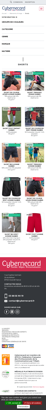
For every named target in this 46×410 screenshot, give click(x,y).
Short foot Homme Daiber (34, 235)
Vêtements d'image (15, 13)
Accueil (4, 13)
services (5, 330)
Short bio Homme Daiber (11, 165)
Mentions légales (38, 387)
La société (6, 328)
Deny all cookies (32, 403)
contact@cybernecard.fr (21, 301)
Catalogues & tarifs (10, 333)
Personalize (23, 407)
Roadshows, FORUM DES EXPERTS (14, 332)
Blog (4, 338)
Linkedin (12, 311)
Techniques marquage (10, 337)
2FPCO (18, 357)
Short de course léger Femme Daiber (34, 199)
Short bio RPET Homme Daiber (11, 235)
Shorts (27, 13)
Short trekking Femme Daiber (34, 93)
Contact (5, 340)
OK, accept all (13, 403)
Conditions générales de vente (14, 341)
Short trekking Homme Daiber (34, 165)
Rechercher (11, 2)
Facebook (6, 311)
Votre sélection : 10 (9, 17)
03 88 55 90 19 (16, 296)
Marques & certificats (10, 335)
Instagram (17, 311)
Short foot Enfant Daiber (11, 129)
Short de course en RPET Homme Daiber (11, 199)
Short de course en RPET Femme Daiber (35, 129)
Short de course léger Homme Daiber (11, 93)
